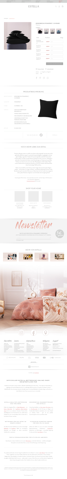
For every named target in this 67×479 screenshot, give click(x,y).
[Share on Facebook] (36, 78)
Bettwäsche (7, 12)
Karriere (6, 349)
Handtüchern (50, 428)
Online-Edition (8, 15)
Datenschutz (29, 350)
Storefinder (17, 348)
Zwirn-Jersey (42, 407)
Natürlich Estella (8, 346)
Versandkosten (36, 372)
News (5, 350)
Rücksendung (30, 348)
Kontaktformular (57, 350)
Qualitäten (6, 348)
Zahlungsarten (30, 346)
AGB (27, 343)
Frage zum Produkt (41, 69)
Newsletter (16, 346)
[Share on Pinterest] (40, 78)
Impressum (29, 349)
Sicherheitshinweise (18, 350)
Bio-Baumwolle (34, 409)
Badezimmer (47, 12)
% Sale (62, 12)
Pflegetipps (16, 344)
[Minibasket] (62, 6)
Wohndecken (28, 441)
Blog (5, 351)
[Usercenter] (59, 6)
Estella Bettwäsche (21, 407)
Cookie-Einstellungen (19, 351)
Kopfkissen (13, 428)
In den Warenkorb (54, 64)
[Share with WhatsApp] (48, 78)
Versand (28, 344)
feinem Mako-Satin (8, 409)
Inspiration (60, 15)
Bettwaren (28, 12)
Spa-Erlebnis (40, 432)
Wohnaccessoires (8, 347)
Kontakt (16, 349)
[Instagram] (44, 78)
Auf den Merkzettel (50, 69)
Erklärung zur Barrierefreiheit (34, 351)
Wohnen (55, 12)
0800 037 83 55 (60, 1)
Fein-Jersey (48, 407)
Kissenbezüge (38, 12)
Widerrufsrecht (30, 347)
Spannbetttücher (18, 12)
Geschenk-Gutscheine (19, 347)
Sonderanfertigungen (19, 343)
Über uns (6, 343)
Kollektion (6, 344)
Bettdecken (6, 428)
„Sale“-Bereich (42, 453)
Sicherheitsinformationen (31, 181)
